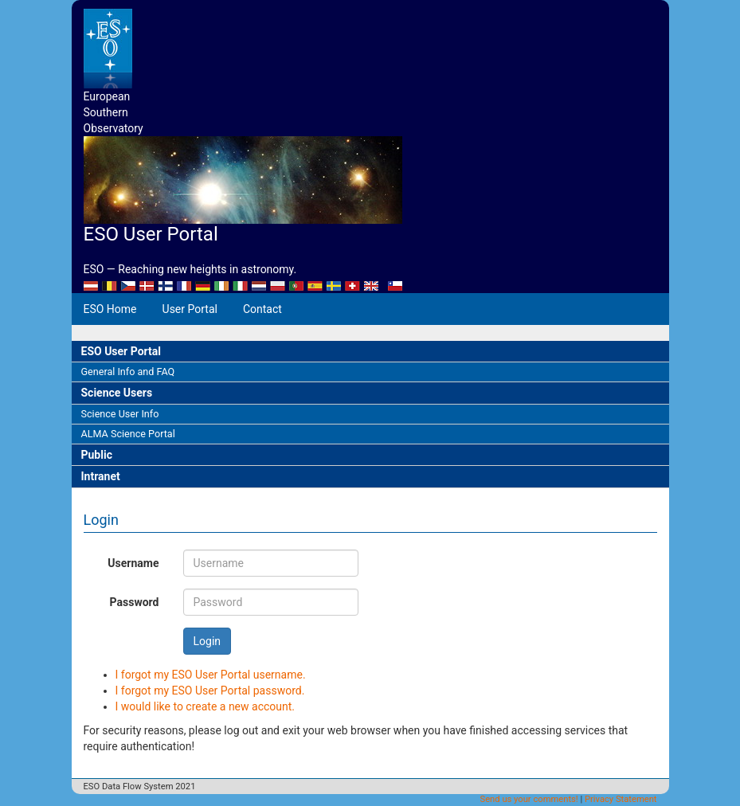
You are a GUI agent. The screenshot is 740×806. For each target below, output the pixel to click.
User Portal (189, 309)
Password (134, 602)
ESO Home (110, 309)
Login (207, 641)
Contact (262, 309)
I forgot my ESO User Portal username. (211, 674)
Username (133, 563)
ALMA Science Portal (128, 434)
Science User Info (120, 414)
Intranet (100, 476)
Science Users (117, 392)
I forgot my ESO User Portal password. (210, 690)
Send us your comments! (529, 799)
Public (96, 454)
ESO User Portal (121, 351)
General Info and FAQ (128, 372)
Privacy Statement (620, 799)
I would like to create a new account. (206, 706)
